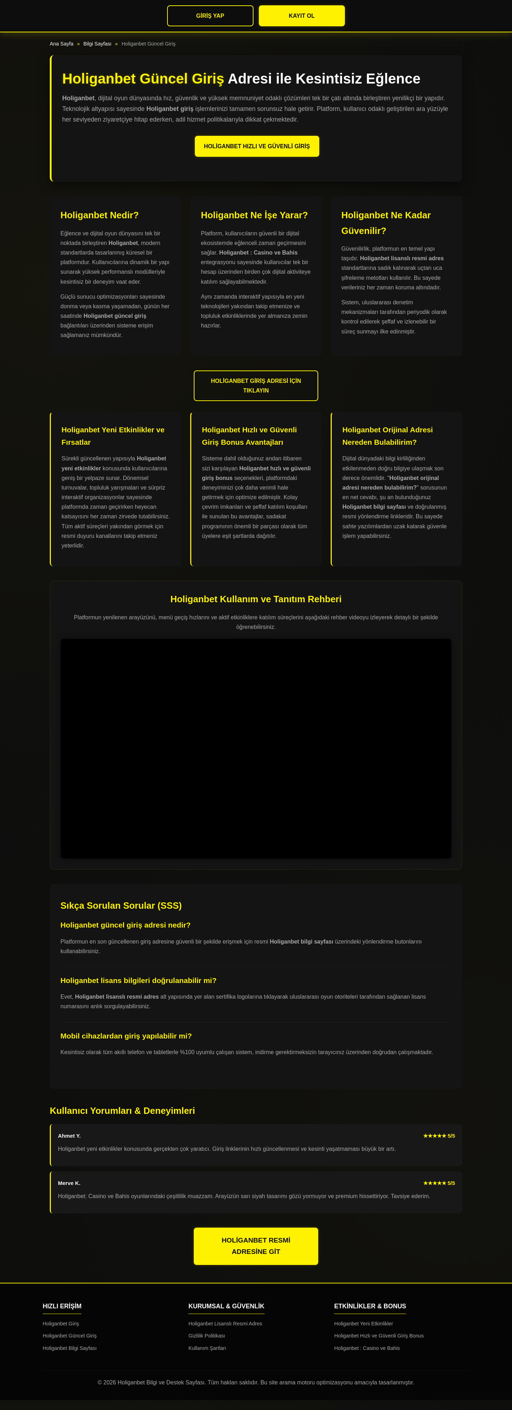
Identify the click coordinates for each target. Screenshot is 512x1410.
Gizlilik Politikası (206, 1345)
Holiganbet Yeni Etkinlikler (363, 1333)
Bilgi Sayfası (97, 44)
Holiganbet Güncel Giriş (70, 1345)
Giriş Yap (210, 16)
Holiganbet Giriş (61, 1333)
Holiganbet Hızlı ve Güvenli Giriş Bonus (379, 1345)
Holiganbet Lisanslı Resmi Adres (225, 1333)
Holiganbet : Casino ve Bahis (367, 1358)
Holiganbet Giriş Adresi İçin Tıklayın (256, 395)
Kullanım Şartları (207, 1358)
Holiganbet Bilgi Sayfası (70, 1358)
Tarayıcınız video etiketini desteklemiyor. (256, 759)
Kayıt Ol (302, 16)
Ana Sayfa (61, 44)
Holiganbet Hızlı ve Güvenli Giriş (257, 151)
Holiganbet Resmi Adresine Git (256, 1256)
